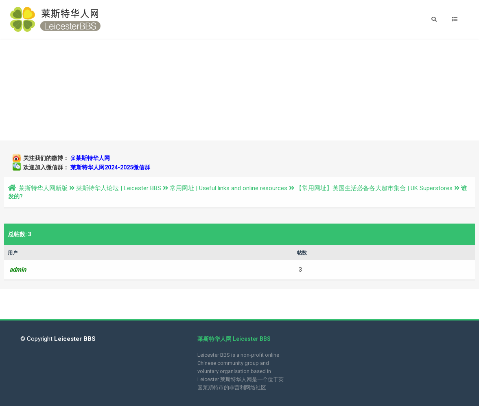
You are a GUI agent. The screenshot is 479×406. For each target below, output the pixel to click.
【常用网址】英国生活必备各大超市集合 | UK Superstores (374, 188)
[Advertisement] (239, 89)
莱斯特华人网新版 (43, 188)
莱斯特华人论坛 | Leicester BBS (118, 188)
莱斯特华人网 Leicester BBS (234, 339)
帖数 (302, 253)
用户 (12, 253)
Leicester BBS (74, 338)
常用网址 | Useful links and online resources (228, 188)
